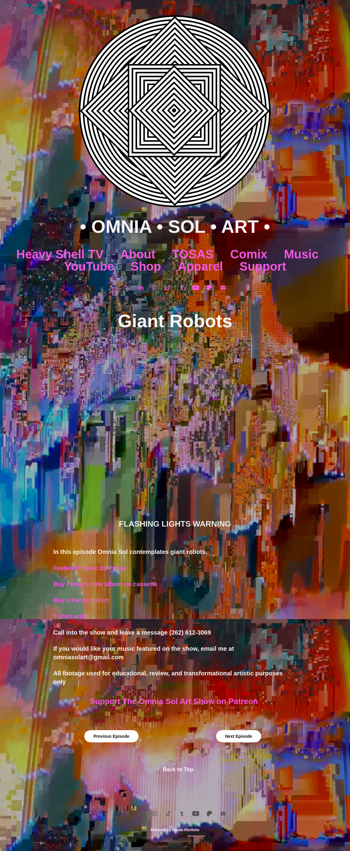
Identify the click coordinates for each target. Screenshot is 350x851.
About (138, 254)
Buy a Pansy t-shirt (80, 600)
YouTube (89, 266)
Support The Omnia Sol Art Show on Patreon (175, 701)
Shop (146, 266)
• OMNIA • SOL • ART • (175, 226)
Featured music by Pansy (90, 568)
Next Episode (238, 736)
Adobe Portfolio (185, 830)
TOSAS (193, 254)
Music (301, 254)
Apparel (200, 266)
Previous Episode (111, 736)
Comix (248, 254)
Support (263, 266)
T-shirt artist (71, 616)
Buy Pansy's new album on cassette (105, 584)
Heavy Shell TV (60, 254)
